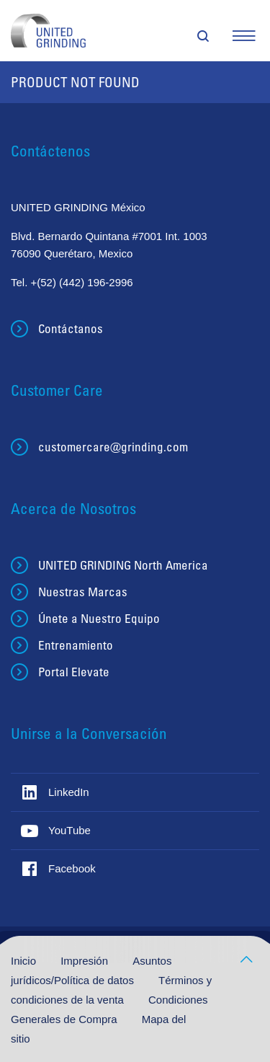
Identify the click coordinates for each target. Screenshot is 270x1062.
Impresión (85, 961)
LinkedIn (68, 792)
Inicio (25, 961)
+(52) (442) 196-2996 (82, 282)
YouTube (69, 830)
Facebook (72, 868)
